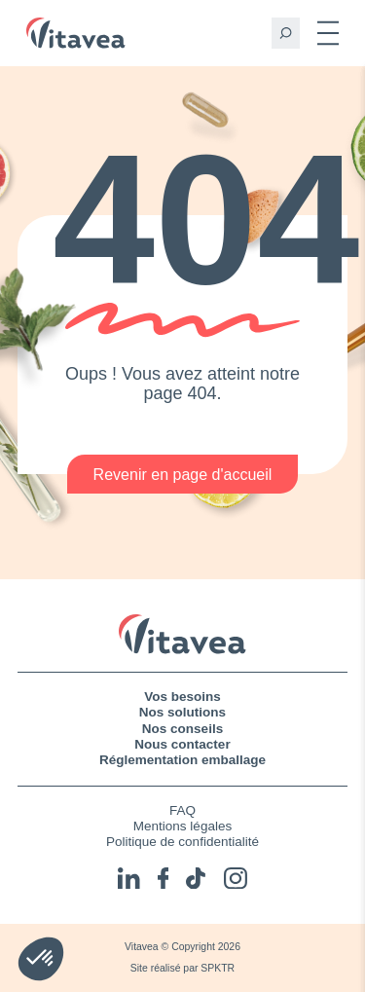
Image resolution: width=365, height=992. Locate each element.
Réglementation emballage (182, 760)
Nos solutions (182, 712)
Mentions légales (182, 826)
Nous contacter (182, 744)
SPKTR (218, 968)
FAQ (182, 810)
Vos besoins (182, 696)
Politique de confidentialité (182, 841)
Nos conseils (182, 728)
